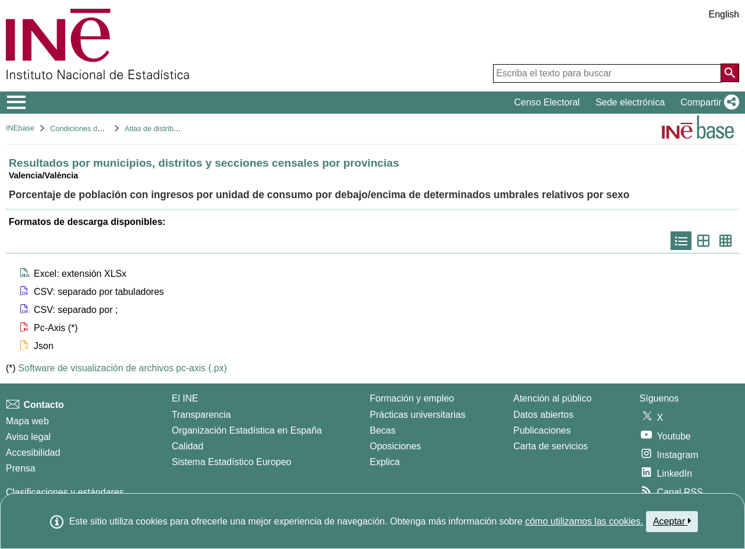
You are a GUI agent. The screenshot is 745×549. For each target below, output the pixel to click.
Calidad (187, 446)
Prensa (21, 468)
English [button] (724, 14)
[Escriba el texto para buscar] (607, 73)
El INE (185, 398)
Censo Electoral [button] (547, 102)
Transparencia (201, 415)
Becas (382, 430)
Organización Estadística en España (247, 430)
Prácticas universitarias (418, 415)
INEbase (20, 128)
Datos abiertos (543, 415)
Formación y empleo (412, 398)
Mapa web (27, 421)
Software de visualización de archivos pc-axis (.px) (122, 368)
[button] (707, 102)
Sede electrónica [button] (630, 102)
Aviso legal (28, 437)
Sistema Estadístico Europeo (231, 462)
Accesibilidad (33, 453)
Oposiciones (395, 446)
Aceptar (672, 521)
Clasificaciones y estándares (65, 492)
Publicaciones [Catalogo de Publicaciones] (542, 430)
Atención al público (552, 398)
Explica (385, 462)
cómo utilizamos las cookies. (584, 521)
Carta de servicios (550, 446)
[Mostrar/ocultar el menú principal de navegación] (16, 102)
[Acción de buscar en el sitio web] (730, 73)
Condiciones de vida (83, 128)
